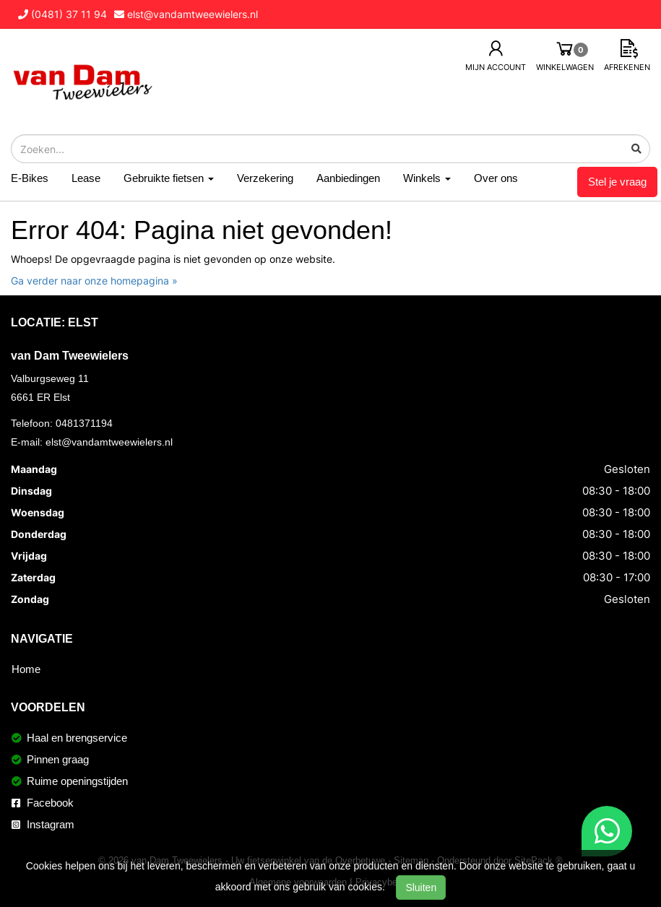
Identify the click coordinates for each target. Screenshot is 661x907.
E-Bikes (29, 178)
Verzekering (265, 178)
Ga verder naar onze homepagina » (94, 280)
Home (26, 669)
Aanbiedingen (348, 178)
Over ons (496, 178)
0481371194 (84, 423)
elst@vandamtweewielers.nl (109, 442)
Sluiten (420, 887)
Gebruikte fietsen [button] (169, 178)
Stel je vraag (617, 181)
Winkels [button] (427, 178)
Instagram (43, 824)
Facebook (43, 803)
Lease (86, 178)
